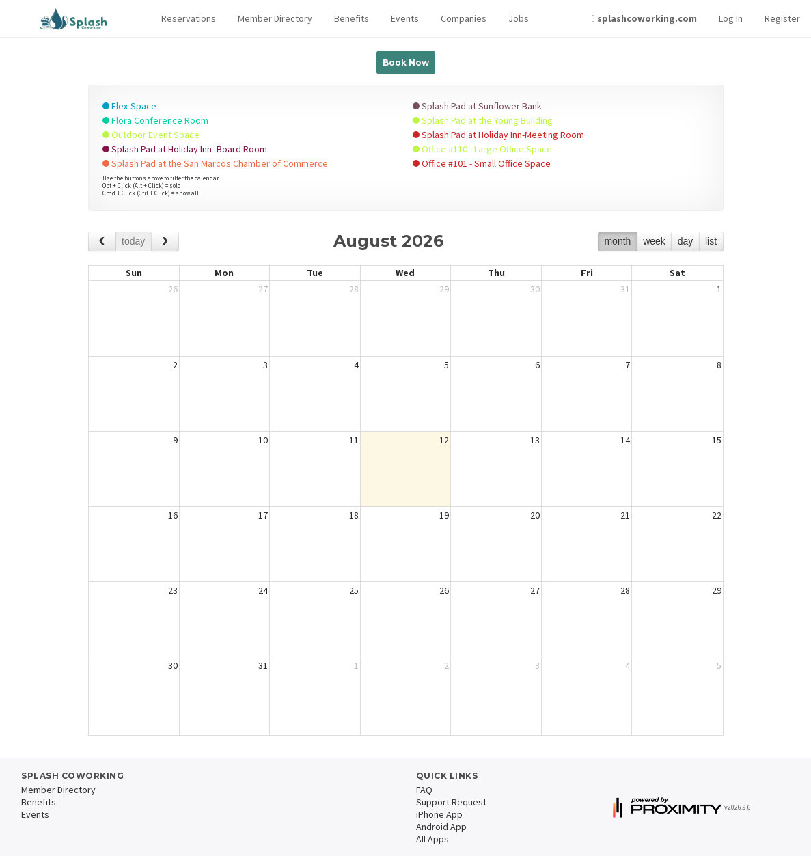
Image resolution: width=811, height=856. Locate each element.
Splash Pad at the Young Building (483, 120)
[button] (188, 19)
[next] (165, 241)
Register (782, 18)
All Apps (432, 839)
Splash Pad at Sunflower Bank (477, 106)
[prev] (102, 241)
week (654, 241)
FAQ (424, 790)
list (711, 241)
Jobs (518, 18)
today (133, 241)
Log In (731, 18)
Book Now (406, 62)
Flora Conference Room (155, 120)
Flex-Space (129, 106)
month (617, 241)
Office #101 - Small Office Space (482, 163)
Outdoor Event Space (151, 134)
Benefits (351, 18)
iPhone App (439, 814)
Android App (441, 826)
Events (405, 18)
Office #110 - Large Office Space (482, 149)
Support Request (451, 802)
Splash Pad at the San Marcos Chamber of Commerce (215, 163)
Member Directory (275, 18)
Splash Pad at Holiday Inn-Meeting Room (498, 134)
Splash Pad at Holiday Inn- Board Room (184, 149)
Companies (463, 18)
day (685, 241)
